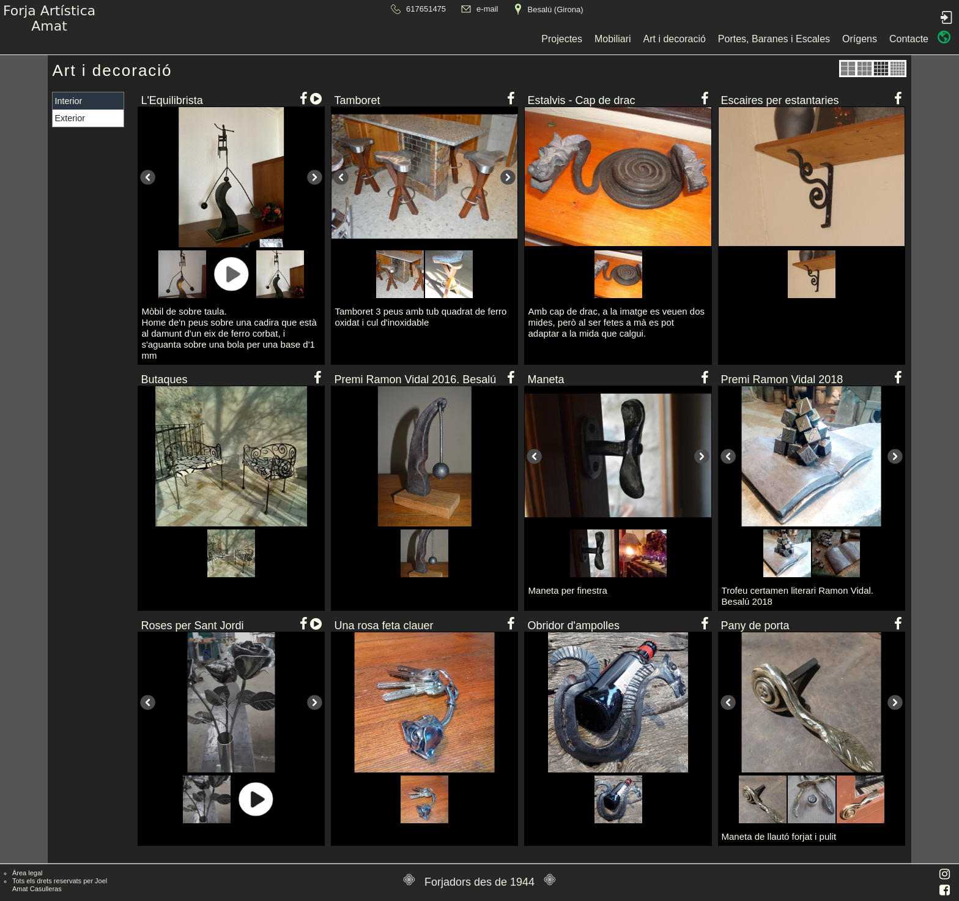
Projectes (306, 39)
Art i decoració (419, 39)
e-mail (487, 8)
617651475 (426, 8)
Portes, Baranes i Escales (518, 39)
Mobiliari (357, 39)
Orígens (604, 39)
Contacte (653, 39)
